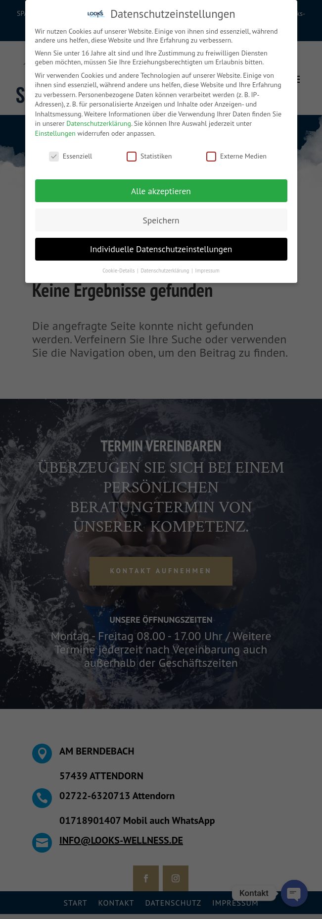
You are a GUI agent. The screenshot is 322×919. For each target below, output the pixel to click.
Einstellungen (55, 133)
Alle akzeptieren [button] (161, 190)
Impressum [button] (207, 270)
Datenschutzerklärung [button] (165, 270)
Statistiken (149, 156)
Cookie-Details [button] (119, 270)
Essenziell (70, 156)
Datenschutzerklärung (98, 123)
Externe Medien (236, 156)
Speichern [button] (160, 219)
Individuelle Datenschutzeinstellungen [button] (161, 249)
